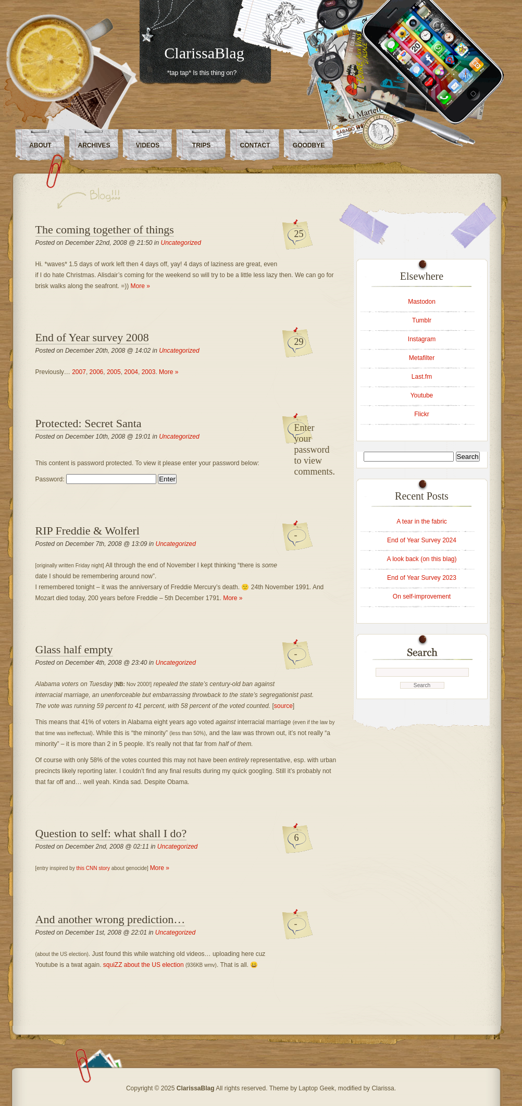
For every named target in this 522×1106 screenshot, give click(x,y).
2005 (114, 372)
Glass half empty (74, 649)
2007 (79, 372)
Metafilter (421, 358)
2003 (149, 372)
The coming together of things (104, 229)
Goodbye (309, 145)
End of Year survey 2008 (92, 337)
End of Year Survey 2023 (421, 577)
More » (140, 286)
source (283, 706)
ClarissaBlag (204, 52)
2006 (97, 372)
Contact (255, 145)
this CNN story (92, 868)
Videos (147, 145)
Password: (95, 479)
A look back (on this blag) (421, 559)
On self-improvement (422, 596)
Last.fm (422, 376)
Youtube (422, 395)
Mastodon (422, 301)
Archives (94, 145)
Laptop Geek (316, 1088)
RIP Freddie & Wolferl (87, 530)
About (40, 145)
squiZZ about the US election (143, 964)
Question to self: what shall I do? (111, 833)
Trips (201, 145)
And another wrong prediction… (110, 919)
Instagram (422, 339)
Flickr (421, 414)
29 (299, 342)
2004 (131, 372)
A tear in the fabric (421, 521)
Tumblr (421, 320)
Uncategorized (181, 242)
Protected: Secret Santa (88, 423)
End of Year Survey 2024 (421, 540)
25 (299, 234)
